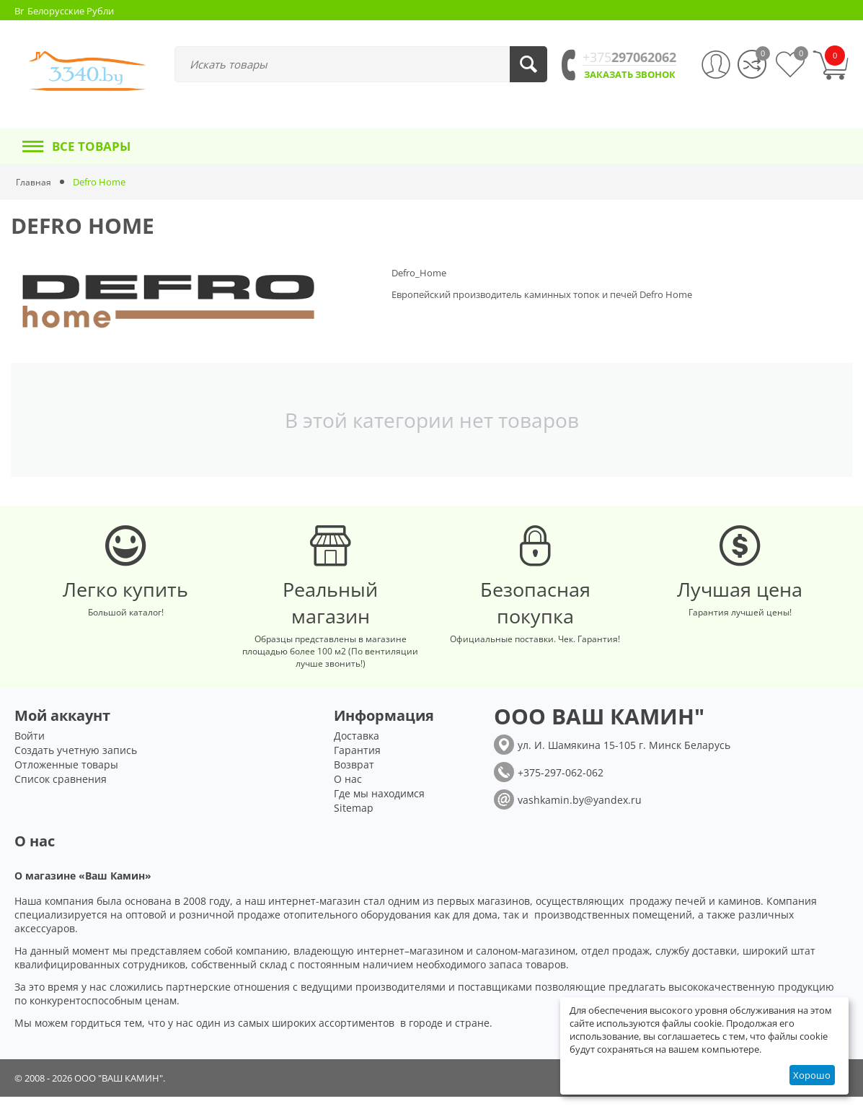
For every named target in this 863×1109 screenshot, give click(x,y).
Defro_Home (418, 272)
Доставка (356, 748)
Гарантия (357, 762)
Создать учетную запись (75, 762)
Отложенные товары (66, 777)
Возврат (354, 777)
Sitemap (353, 820)
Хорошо (812, 1075)
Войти (29, 748)
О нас (348, 791)
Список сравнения (60, 791)
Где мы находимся (379, 805)
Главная (34, 181)
